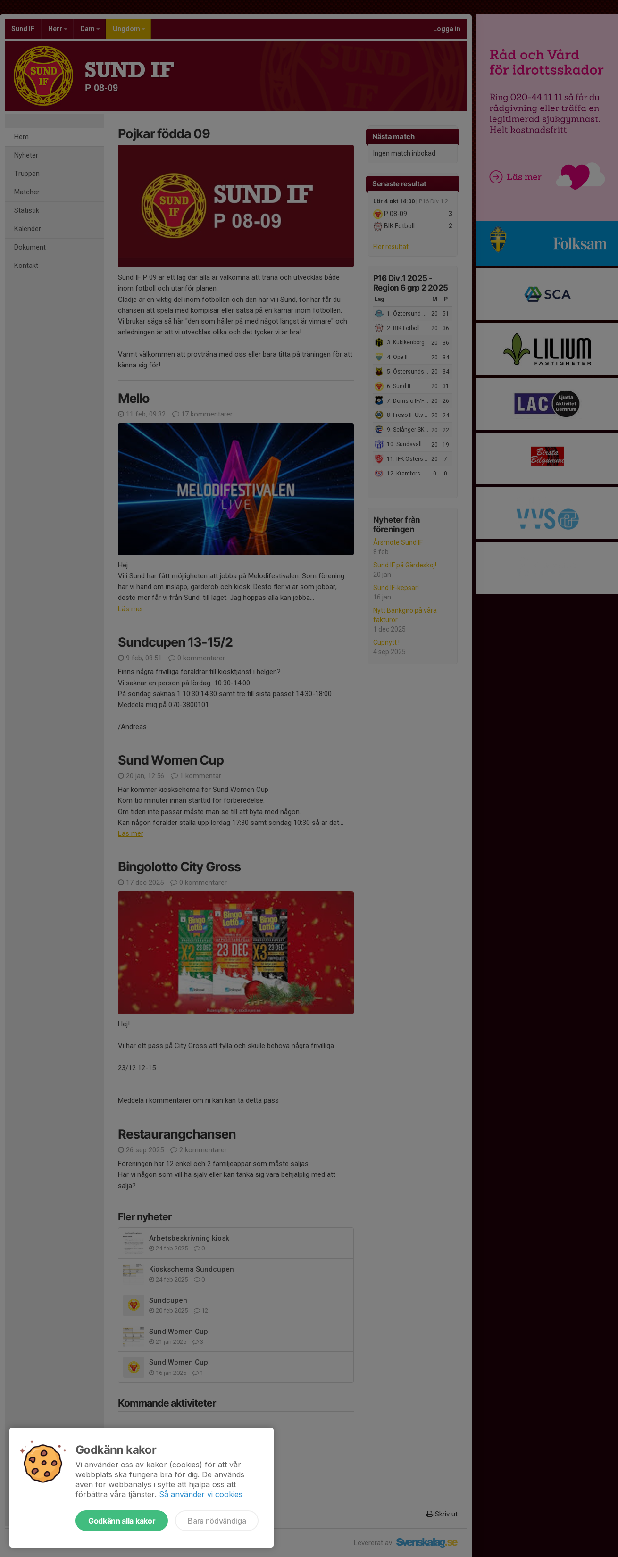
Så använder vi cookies (200, 1494)
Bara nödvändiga (217, 1520)
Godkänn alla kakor (121, 1520)
